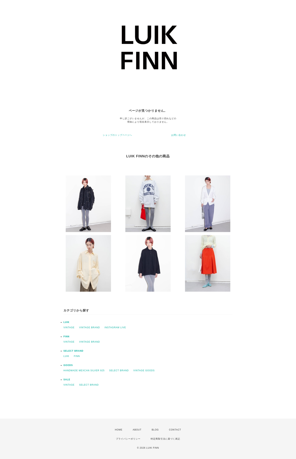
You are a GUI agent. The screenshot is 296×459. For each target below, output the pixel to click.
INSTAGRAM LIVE (115, 327)
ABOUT (137, 429)
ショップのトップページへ (117, 135)
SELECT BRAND (73, 351)
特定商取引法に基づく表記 (165, 438)
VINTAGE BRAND (89, 327)
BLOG (155, 429)
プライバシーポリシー (128, 438)
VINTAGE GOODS (144, 370)
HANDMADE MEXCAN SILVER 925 (84, 370)
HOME (119, 429)
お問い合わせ (178, 135)
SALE (66, 379)
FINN (66, 336)
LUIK (66, 322)
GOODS (68, 365)
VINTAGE (69, 327)
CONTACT (175, 429)
